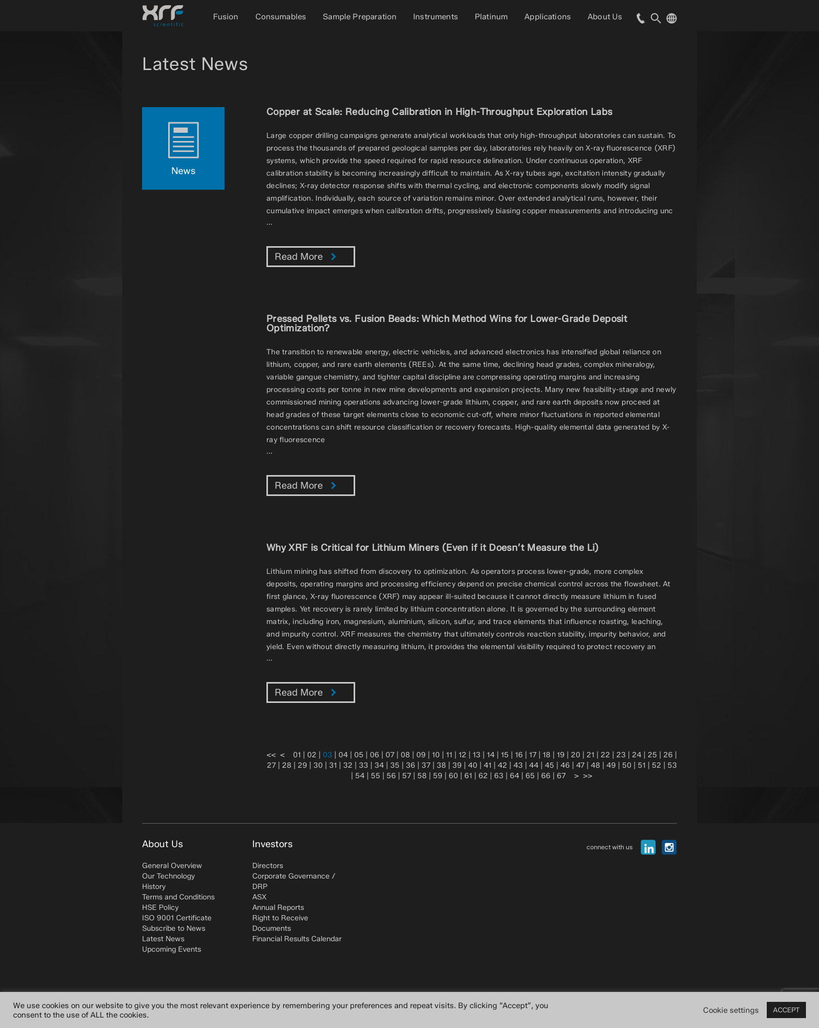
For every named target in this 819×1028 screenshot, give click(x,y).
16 (519, 754)
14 (491, 754)
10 (436, 754)
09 (421, 754)
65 (530, 775)
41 (488, 765)
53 (672, 765)
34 (379, 765)
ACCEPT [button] (786, 1010)
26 (668, 754)
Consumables (281, 16)
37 (426, 765)
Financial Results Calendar (297, 938)
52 (656, 765)
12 (462, 754)
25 (652, 754)
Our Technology (168, 876)
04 (343, 754)
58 (422, 775)
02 (312, 754)
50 (626, 765)
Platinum (491, 16)
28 (286, 765)
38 (441, 765)
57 (406, 775)
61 (468, 775)
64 (514, 775)
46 (565, 765)
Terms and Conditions (178, 897)
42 (502, 765)
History (154, 886)
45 (549, 765)
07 (389, 754)
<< (271, 754)
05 (359, 754)
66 (546, 775)
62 (483, 775)
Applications (547, 16)
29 (302, 765)
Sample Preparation (359, 16)
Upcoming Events (171, 949)
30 (318, 765)
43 (518, 765)
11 (449, 754)
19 (561, 754)
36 (410, 765)
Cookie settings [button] (731, 1010)
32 (348, 765)
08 (405, 754)
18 (547, 754)
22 (605, 754)
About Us (605, 16)
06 (374, 754)
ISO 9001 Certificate (177, 918)
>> (587, 775)
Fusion (226, 16)
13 (477, 754)
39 (457, 765)
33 (363, 765)
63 (499, 775)
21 (590, 754)
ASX (259, 897)
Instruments (435, 16)
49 (611, 765)
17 (532, 754)
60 (453, 775)
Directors (267, 865)
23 (621, 754)
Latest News (163, 938)
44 (534, 765)
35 (395, 765)
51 (642, 765)
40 (472, 765)
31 (333, 765)
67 (561, 775)
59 (437, 775)
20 (575, 754)
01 (297, 754)
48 (595, 765)
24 (636, 754)
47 (580, 765)
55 (375, 775)
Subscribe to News (173, 928)
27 (271, 765)
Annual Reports (278, 907)
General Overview (172, 865)
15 (505, 754)
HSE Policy (160, 907)
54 (360, 775)
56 (391, 775)
